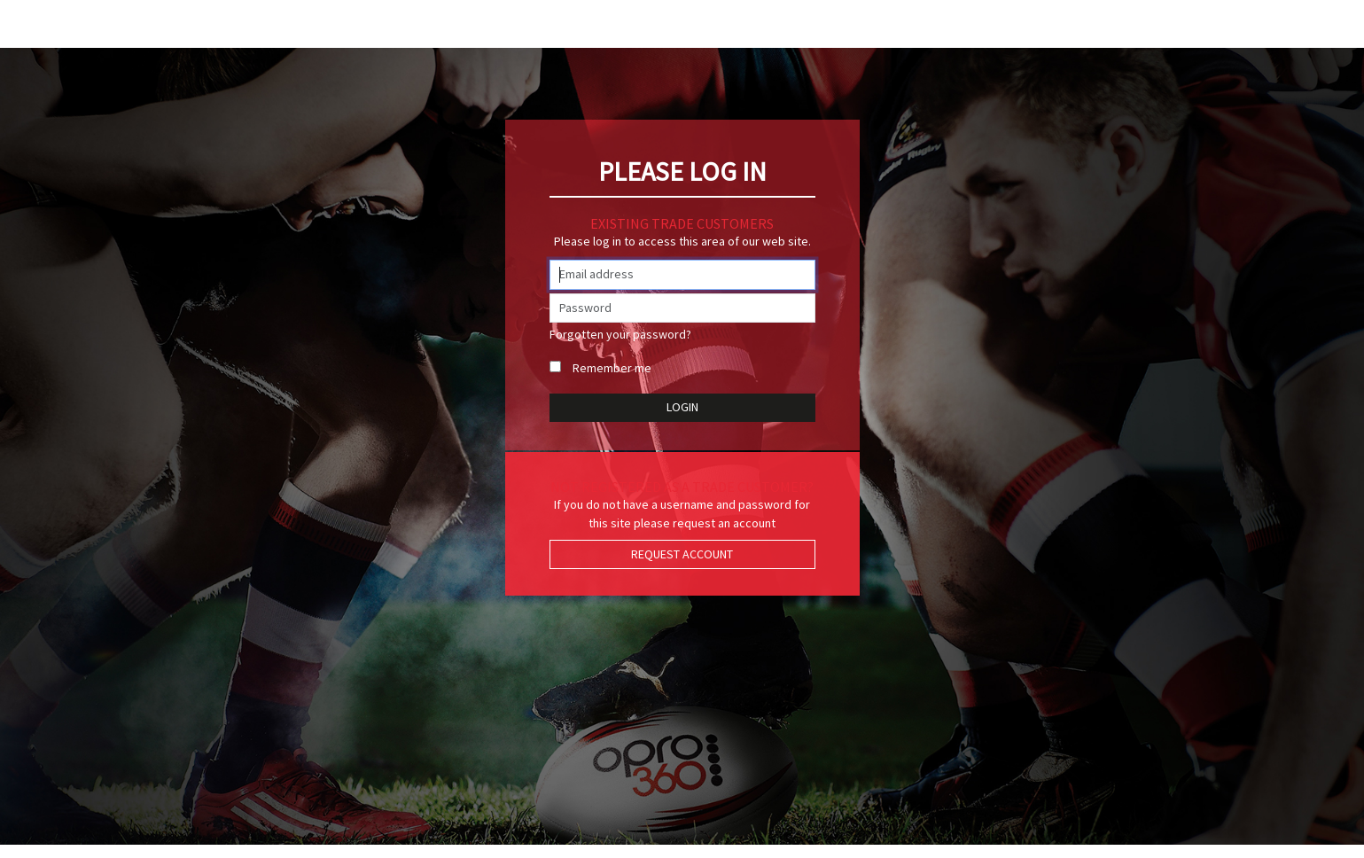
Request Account (682, 554)
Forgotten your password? (620, 334)
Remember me (612, 368)
